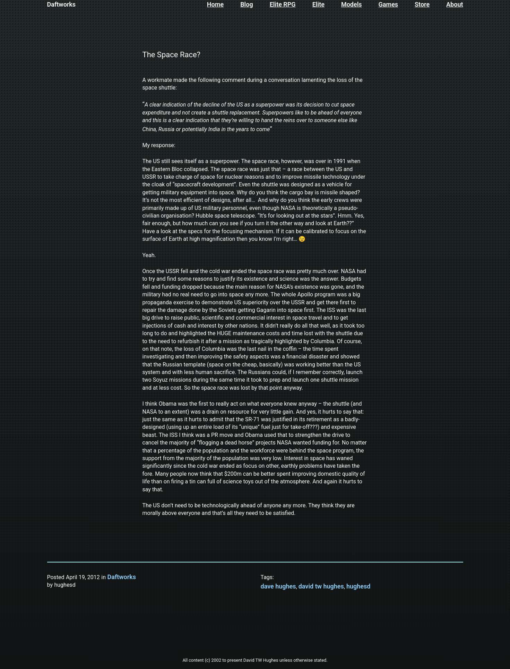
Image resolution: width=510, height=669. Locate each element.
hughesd (358, 586)
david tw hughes (321, 586)
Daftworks (61, 4)
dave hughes (278, 586)
